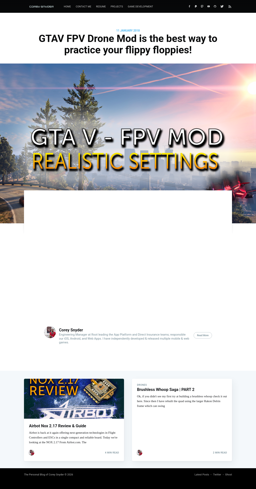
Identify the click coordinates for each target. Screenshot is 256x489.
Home (67, 6)
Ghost (228, 474)
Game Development (140, 6)
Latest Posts (202, 474)
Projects (117, 6)
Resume (101, 6)
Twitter (217, 474)
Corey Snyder (71, 330)
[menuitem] (67, 7)
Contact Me (83, 6)
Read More (203, 335)
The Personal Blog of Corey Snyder (44, 474)
